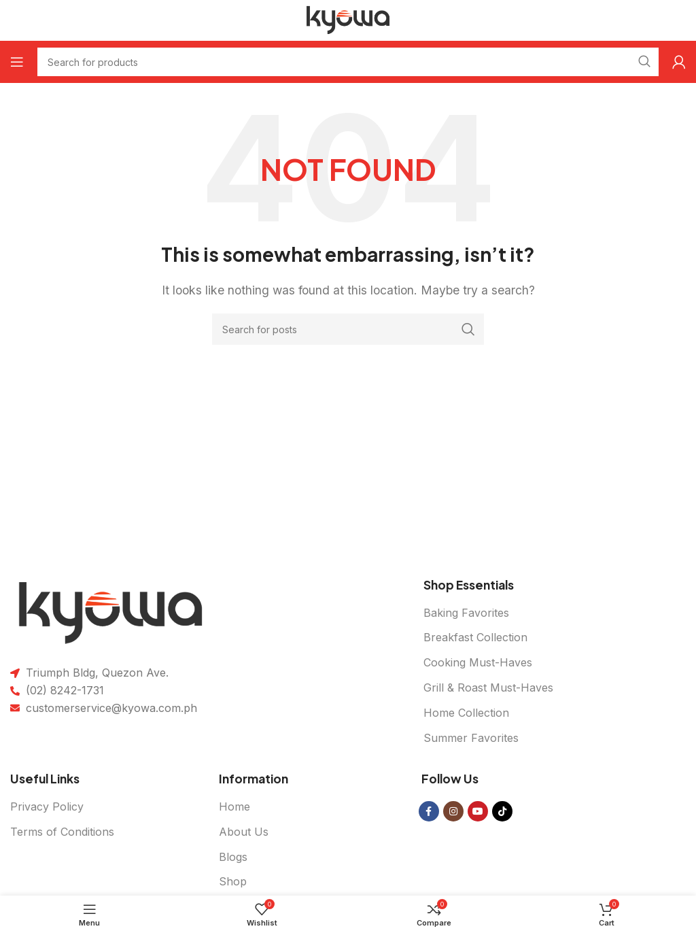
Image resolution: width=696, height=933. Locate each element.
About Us (243, 831)
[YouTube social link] (478, 811)
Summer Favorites (471, 738)
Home (234, 806)
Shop (233, 881)
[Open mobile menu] (17, 61)
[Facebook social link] (429, 811)
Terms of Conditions (62, 831)
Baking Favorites (466, 613)
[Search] (348, 329)
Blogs (233, 857)
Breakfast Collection (475, 637)
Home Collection (466, 712)
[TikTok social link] (502, 811)
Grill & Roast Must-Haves (488, 687)
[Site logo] (348, 19)
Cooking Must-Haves (477, 662)
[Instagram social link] (453, 811)
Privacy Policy (47, 806)
